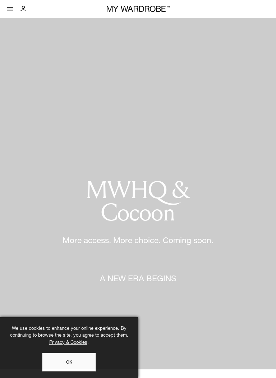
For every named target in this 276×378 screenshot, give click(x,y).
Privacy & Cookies (68, 343)
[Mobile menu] (10, 7)
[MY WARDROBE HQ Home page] (138, 9)
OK (69, 362)
